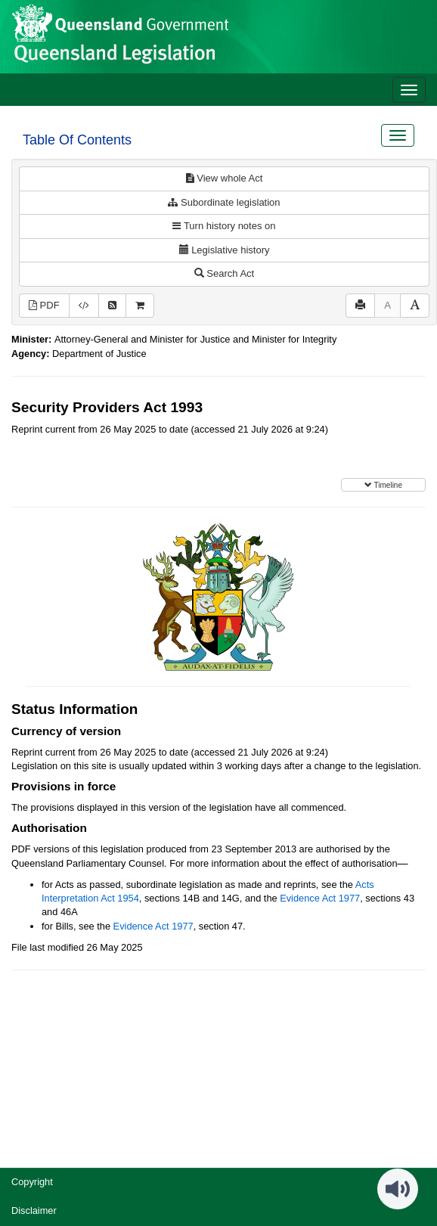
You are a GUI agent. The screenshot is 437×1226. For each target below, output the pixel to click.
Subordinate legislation (224, 202)
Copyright (32, 1181)
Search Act (224, 273)
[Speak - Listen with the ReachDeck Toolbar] (397, 1189)
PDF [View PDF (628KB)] (44, 305)
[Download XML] (84, 305)
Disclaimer (34, 1210)
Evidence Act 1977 (320, 898)
